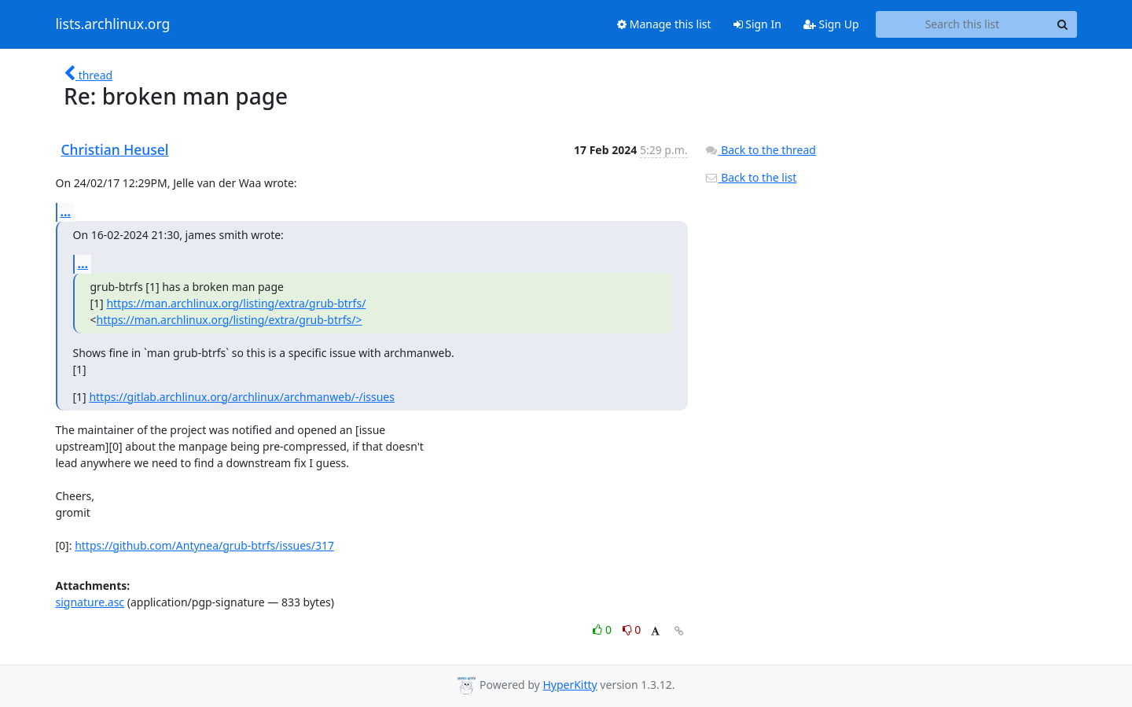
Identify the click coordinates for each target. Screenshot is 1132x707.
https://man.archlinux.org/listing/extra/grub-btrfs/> (229, 319)
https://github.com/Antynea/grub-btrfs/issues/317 (204, 545)
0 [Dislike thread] (632, 629)
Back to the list (750, 177)
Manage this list (664, 24)
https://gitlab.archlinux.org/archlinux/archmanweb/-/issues (242, 396)
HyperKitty (569, 684)
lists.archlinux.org (113, 24)
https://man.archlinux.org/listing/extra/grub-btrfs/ (236, 303)
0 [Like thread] (603, 629)
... (66, 211)
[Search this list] (962, 24)
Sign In (757, 24)
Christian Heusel (115, 149)
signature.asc (90, 602)
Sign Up (831, 24)
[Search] (1063, 24)
